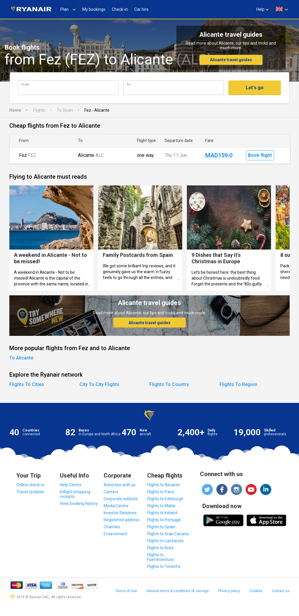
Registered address (122, 519)
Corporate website (121, 498)
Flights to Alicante (163, 484)
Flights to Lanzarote (165, 540)
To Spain (65, 110)
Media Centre (116, 505)
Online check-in (30, 484)
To (128, 84)
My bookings (93, 9)
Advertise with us (119, 484)
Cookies (256, 591)
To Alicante (21, 358)
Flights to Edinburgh (165, 498)
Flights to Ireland (162, 512)
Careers (111, 491)
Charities (112, 526)
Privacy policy (229, 591)
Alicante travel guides (231, 59)
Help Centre (70, 484)
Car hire (141, 9)
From (25, 84)
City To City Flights (99, 384)
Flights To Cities (26, 384)
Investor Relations (120, 512)
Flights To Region (238, 384)
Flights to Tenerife (163, 566)
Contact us (281, 591)
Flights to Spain (161, 526)
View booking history (79, 503)
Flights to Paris (160, 491)
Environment (115, 533)
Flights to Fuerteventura (160, 557)
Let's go (255, 87)
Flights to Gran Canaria (168, 533)
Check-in (120, 9)
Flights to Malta (161, 505)
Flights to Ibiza (160, 547)
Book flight (260, 155)
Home (15, 110)
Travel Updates (30, 491)
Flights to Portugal (163, 519)
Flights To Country (169, 384)
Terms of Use (126, 591)
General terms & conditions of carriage (177, 591)
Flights (39, 110)
